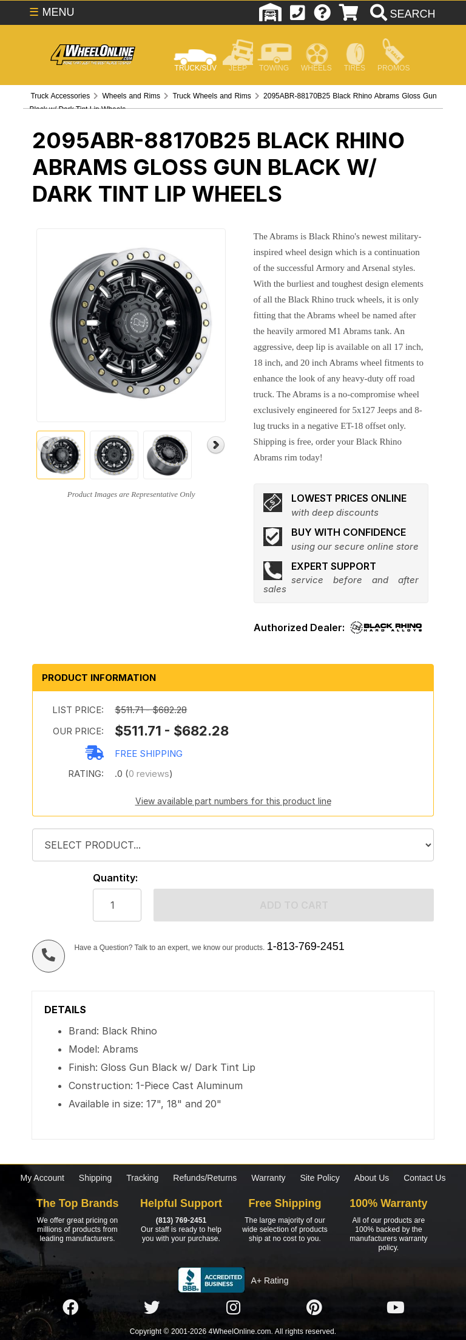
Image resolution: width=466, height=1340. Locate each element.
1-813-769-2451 (306, 946)
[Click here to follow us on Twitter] (152, 1308)
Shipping (95, 1178)
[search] (401, 14)
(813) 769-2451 (181, 1220)
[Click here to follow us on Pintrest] (314, 1308)
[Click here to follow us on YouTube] (395, 1308)
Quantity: (115, 878)
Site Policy (319, 1178)
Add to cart (294, 905)
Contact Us (424, 1178)
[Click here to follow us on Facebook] (70, 1308)
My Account (42, 1178)
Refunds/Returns (205, 1178)
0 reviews (149, 773)
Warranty (268, 1178)
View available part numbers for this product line (233, 801)
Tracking (142, 1178)
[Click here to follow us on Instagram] (233, 1308)
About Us (372, 1178)
